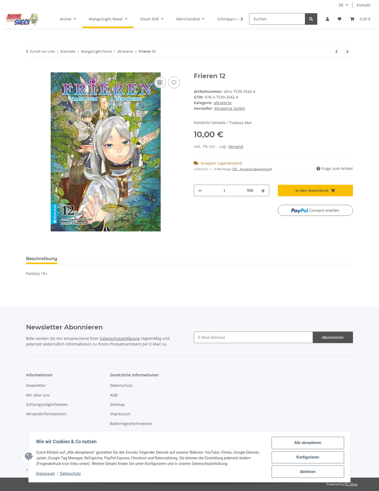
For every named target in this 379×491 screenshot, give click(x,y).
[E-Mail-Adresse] (253, 337)
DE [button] (341, 5)
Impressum (46, 474)
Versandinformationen (46, 413)
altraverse (223, 102)
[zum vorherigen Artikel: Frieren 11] (336, 51)
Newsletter (36, 385)
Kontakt (363, 5)
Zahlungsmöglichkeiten (47, 404)
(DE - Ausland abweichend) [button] (252, 169)
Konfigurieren (306, 458)
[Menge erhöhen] (263, 190)
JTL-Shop (351, 484)
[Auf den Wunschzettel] (174, 82)
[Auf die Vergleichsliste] (160, 82)
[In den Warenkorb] (30, 69)
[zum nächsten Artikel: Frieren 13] (347, 51)
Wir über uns (38, 395)
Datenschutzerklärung (120, 338)
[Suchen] (277, 19)
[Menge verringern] (200, 190)
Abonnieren (333, 337)
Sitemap (117, 404)
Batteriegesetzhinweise (131, 423)
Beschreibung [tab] (41, 258)
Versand (235, 146)
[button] (327, 19)
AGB (114, 395)
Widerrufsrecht (123, 432)
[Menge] (224, 190)
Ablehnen (306, 472)
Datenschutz (71, 474)
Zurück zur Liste (42, 51)
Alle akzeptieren (306, 444)
